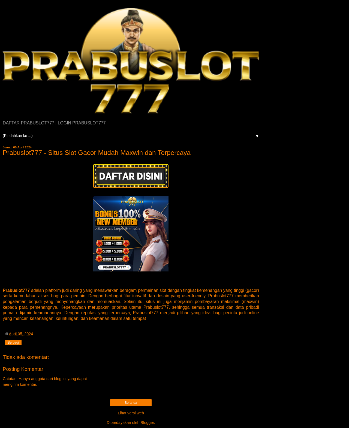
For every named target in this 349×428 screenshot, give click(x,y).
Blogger (147, 422)
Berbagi (13, 342)
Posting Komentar (23, 369)
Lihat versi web (131, 413)
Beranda (131, 403)
